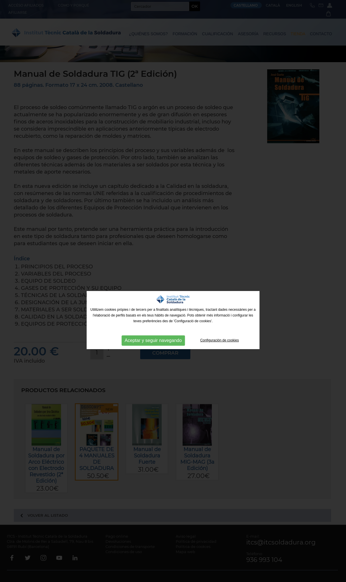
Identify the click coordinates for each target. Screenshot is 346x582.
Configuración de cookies (219, 340)
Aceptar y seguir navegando (153, 340)
